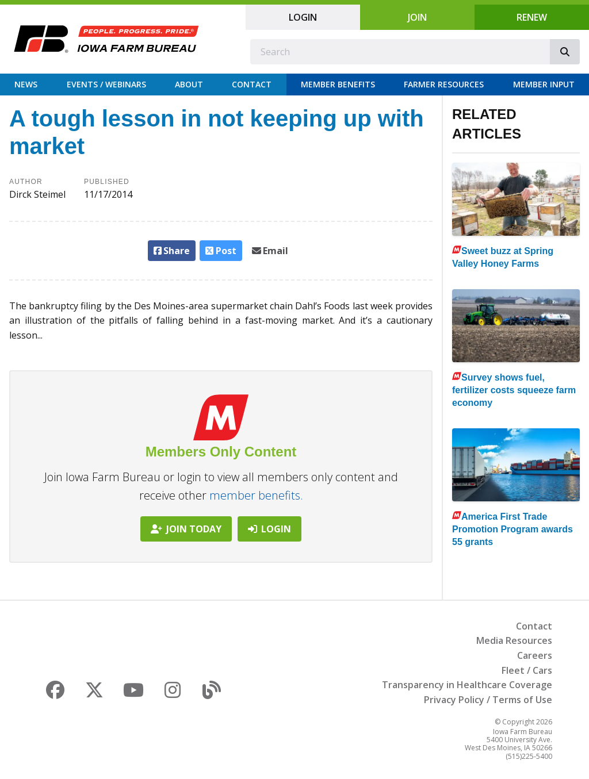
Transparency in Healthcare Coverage (467, 684)
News (25, 84)
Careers (534, 655)
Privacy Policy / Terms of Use (488, 699)
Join (417, 17)
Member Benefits (338, 84)
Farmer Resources (444, 84)
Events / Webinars (106, 84)
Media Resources (514, 640)
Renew (532, 17)
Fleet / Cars (527, 670)
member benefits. (256, 495)
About (189, 84)
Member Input (544, 84)
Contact (251, 84)
